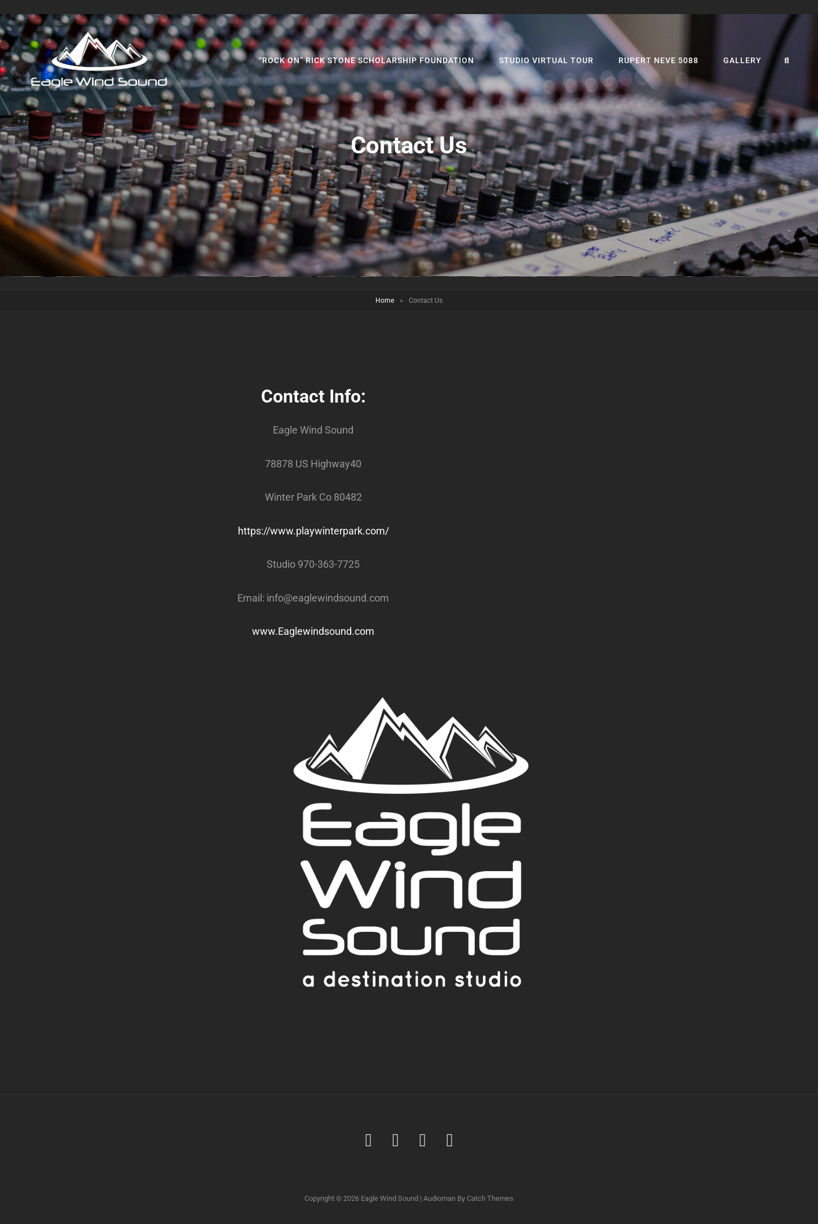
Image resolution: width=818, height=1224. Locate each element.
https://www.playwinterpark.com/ (313, 531)
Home (384, 300)
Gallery (742, 60)
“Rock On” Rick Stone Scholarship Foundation (366, 60)
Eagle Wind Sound (389, 1198)
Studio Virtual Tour (546, 60)
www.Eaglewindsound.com (313, 631)
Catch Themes (490, 1198)
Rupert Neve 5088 (658, 60)
